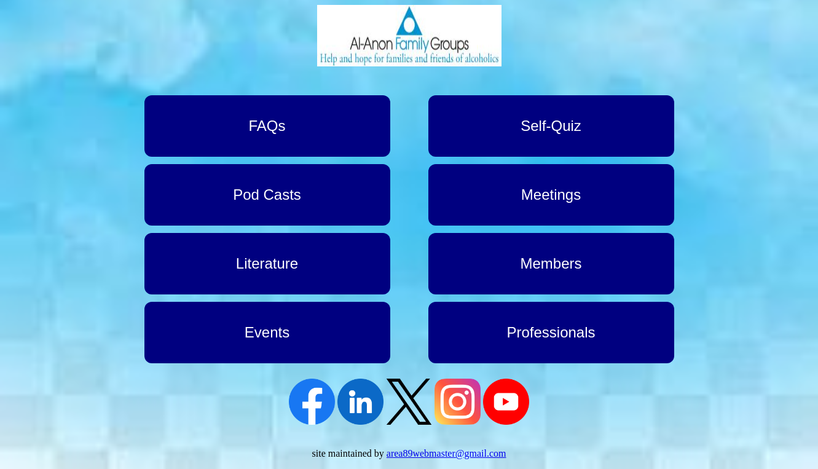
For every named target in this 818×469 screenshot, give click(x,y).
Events (267, 332)
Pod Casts (267, 194)
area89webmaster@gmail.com (446, 453)
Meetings (551, 194)
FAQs (266, 125)
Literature (267, 263)
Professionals (550, 332)
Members (550, 263)
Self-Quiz (551, 125)
